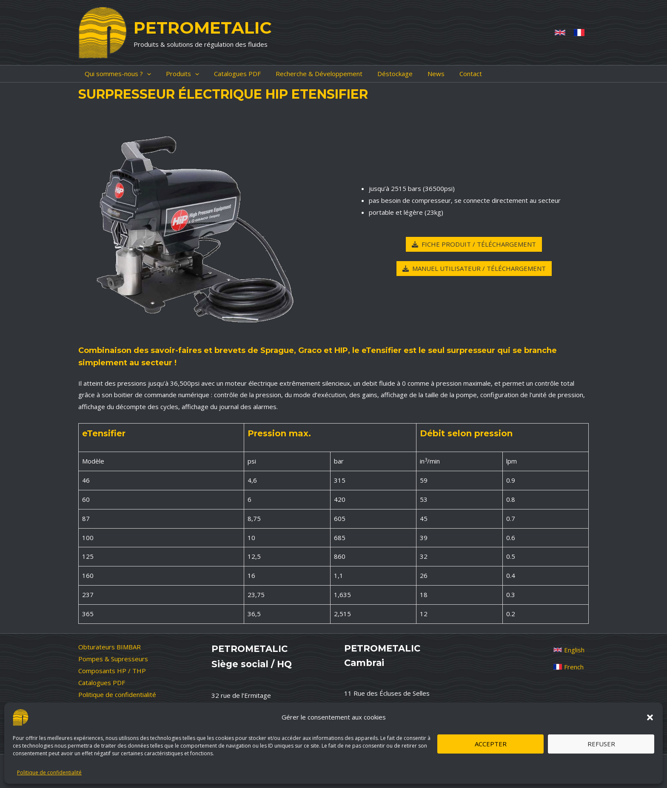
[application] (141, 73)
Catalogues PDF (101, 682)
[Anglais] (560, 32)
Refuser (601, 744)
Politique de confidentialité (49, 772)
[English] (568, 650)
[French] (579, 32)
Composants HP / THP (112, 670)
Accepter (491, 744)
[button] (650, 717)
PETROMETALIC (202, 27)
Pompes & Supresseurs (113, 658)
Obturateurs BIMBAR (109, 647)
